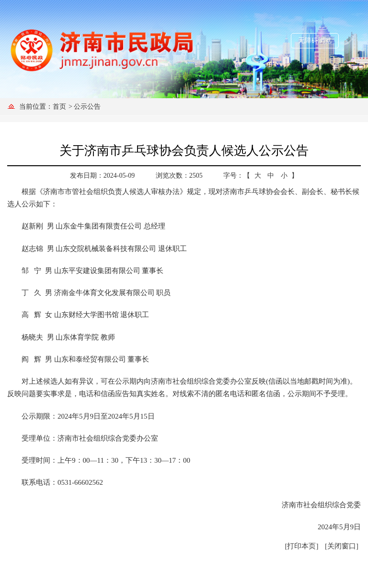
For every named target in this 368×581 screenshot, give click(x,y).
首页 (59, 106)
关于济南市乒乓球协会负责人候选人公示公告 (184, 151)
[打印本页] (302, 546)
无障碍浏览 (315, 40)
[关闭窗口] (341, 546)
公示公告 (87, 106)
